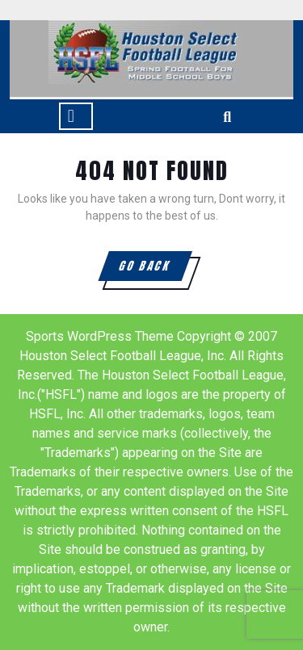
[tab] (76, 116)
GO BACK (154, 269)
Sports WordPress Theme (100, 336)
